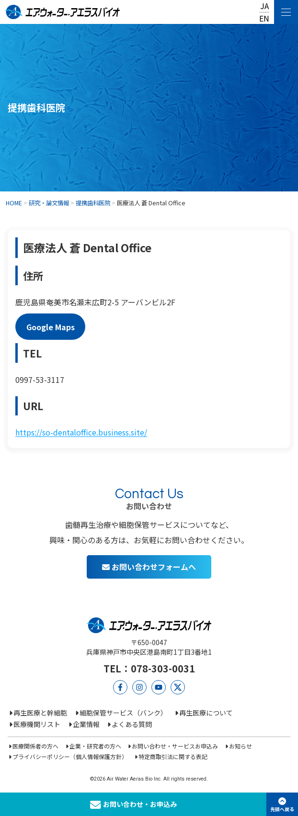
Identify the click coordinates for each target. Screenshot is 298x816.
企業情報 (86, 724)
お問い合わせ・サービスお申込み (175, 746)
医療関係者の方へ (35, 746)
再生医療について (206, 712)
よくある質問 (132, 724)
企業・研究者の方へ (95, 746)
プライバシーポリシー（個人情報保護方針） (69, 756)
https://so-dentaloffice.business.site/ (81, 432)
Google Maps (50, 326)
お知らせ (240, 746)
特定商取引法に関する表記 (172, 756)
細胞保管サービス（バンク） (123, 712)
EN (264, 18)
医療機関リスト (36, 724)
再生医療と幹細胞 (40, 712)
